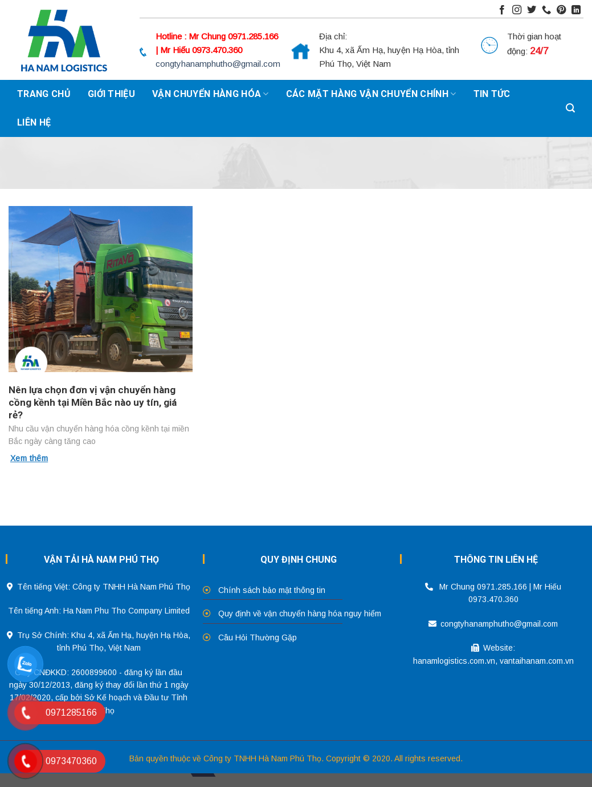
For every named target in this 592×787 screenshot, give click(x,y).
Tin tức (492, 93)
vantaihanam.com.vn (537, 660)
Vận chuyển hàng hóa (210, 93)
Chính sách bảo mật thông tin (271, 590)
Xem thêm (29, 458)
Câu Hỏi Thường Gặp (257, 637)
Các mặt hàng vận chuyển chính (371, 93)
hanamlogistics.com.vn (454, 660)
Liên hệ (34, 122)
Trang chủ (44, 93)
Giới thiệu (111, 93)
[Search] (570, 108)
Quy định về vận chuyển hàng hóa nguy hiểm (299, 613)
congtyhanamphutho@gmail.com (218, 63)
